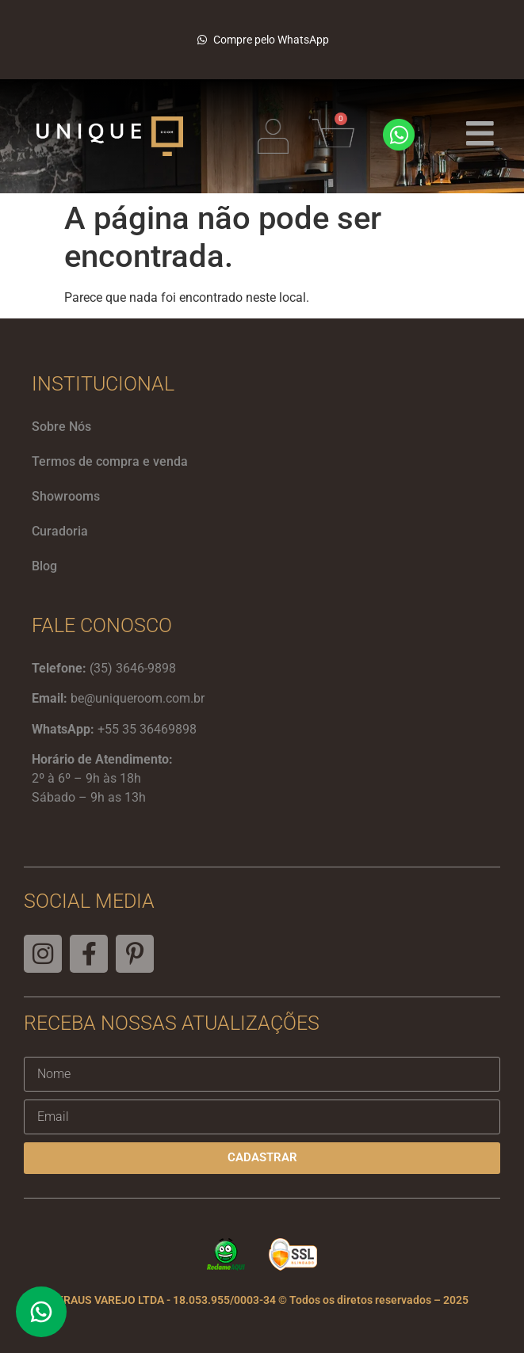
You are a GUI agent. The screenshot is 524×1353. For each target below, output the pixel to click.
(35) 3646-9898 (133, 668)
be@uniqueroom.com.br (138, 698)
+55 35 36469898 (147, 729)
